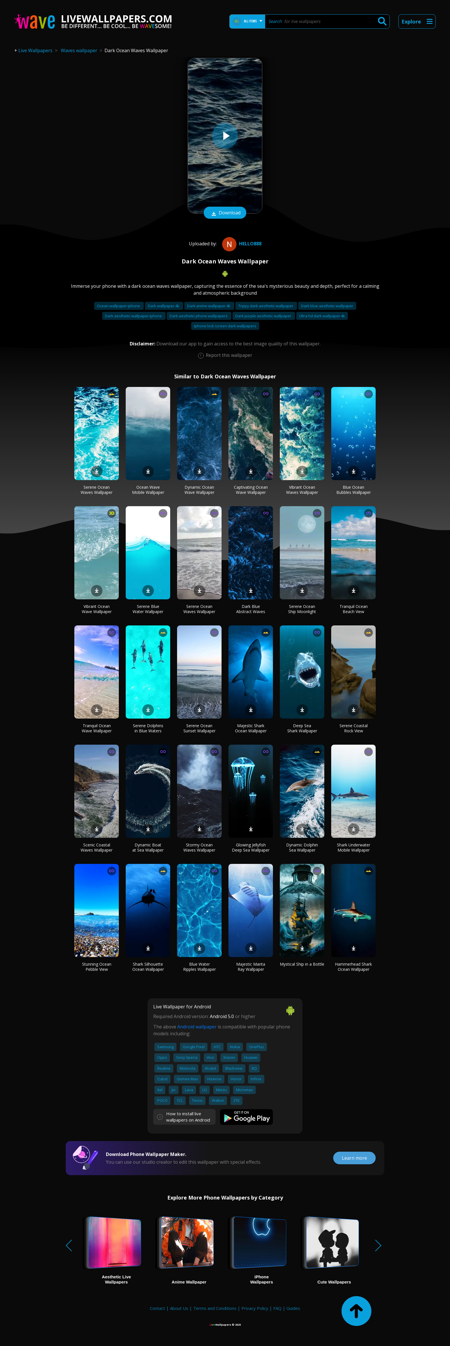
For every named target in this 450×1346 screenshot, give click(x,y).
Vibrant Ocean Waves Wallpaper (302, 489)
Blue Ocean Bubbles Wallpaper (353, 489)
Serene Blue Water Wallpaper (148, 609)
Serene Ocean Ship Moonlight (302, 609)
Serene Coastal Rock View (354, 728)
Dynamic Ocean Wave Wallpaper (199, 489)
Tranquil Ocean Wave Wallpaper (97, 728)
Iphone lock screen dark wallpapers (225, 325)
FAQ (277, 1308)
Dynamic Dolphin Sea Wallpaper (302, 847)
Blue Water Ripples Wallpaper (199, 966)
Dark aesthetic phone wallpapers (199, 315)
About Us (179, 1308)
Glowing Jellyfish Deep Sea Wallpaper (250, 847)
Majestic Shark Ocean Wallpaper (251, 728)
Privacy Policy (254, 1308)
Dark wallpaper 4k (164, 305)
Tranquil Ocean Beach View (354, 609)
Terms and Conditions (214, 1308)
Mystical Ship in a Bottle (302, 964)
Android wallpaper (197, 1027)
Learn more (354, 1158)
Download (225, 213)
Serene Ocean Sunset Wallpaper (199, 728)
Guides (293, 1308)
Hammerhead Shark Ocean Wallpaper (353, 966)
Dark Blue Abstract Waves (250, 609)
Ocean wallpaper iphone (119, 305)
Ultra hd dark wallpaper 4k (322, 315)
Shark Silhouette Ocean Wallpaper (148, 966)
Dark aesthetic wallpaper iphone (134, 315)
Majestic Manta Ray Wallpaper (250, 966)
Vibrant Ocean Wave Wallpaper (97, 609)
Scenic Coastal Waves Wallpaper (97, 847)
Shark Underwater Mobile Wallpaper (353, 847)
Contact (157, 1308)
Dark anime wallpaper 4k (209, 305)
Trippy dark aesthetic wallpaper (266, 305)
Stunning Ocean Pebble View (96, 966)
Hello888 (241, 243)
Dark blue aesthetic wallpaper (327, 305)
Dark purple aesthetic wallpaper (263, 315)
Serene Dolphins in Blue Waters (148, 728)
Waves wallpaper (79, 50)
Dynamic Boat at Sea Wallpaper (148, 847)
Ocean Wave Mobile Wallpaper (148, 489)
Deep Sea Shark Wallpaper (302, 728)
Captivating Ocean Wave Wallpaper (251, 489)
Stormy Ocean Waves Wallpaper (199, 847)
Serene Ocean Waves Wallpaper (97, 489)
